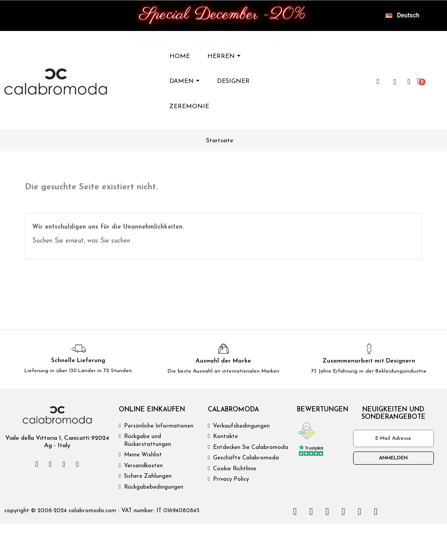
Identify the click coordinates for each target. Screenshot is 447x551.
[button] (378, 81)
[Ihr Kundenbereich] (409, 82)
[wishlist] (395, 82)
